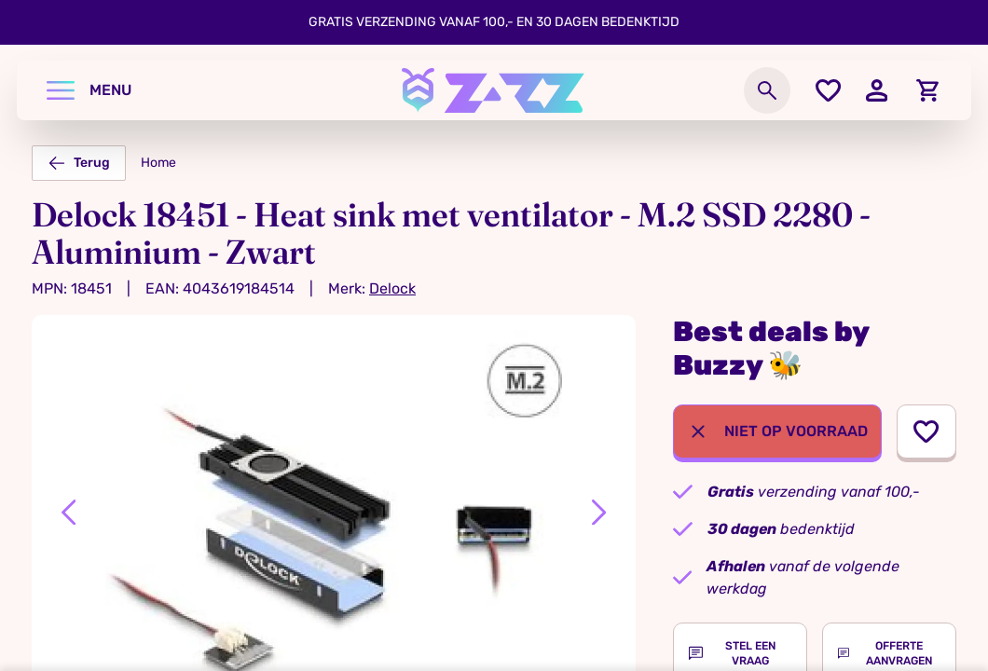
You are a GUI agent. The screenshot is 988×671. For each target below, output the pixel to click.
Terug (79, 163)
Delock (392, 288)
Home (158, 163)
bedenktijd (781, 529)
